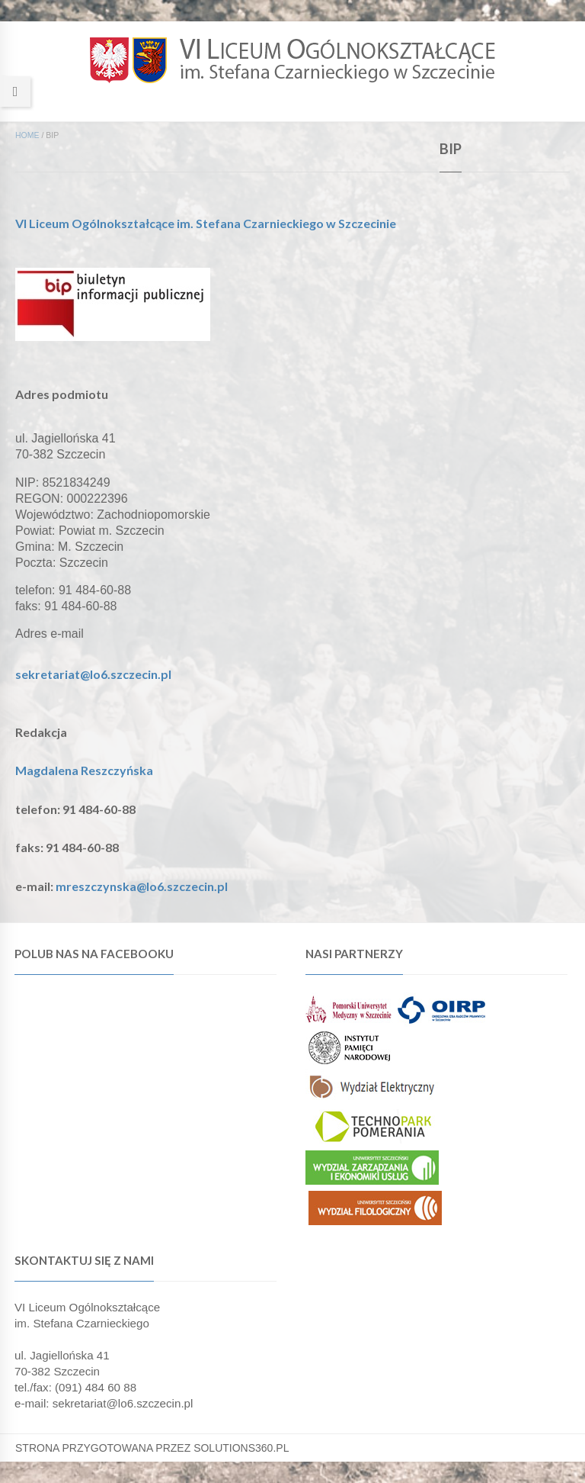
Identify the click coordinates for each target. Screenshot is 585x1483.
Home (27, 135)
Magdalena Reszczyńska (84, 770)
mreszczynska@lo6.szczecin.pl (142, 886)
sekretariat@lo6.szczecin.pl (93, 674)
